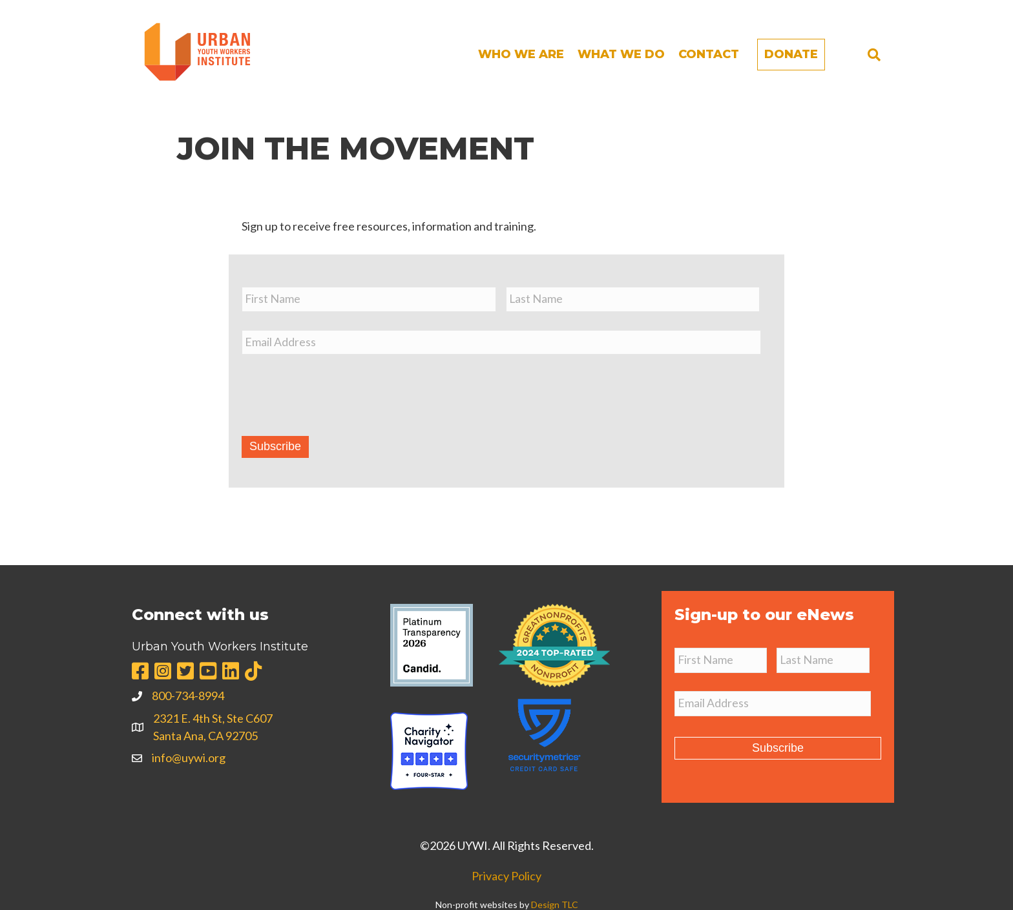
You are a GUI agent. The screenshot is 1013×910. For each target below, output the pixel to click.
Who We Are (521, 54)
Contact (708, 54)
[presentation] (340, 389)
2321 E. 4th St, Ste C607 (213, 716)
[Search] (874, 55)
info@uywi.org (188, 756)
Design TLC (554, 903)
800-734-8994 (188, 694)
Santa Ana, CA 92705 (205, 734)
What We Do (621, 54)
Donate (791, 54)
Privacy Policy (506, 874)
